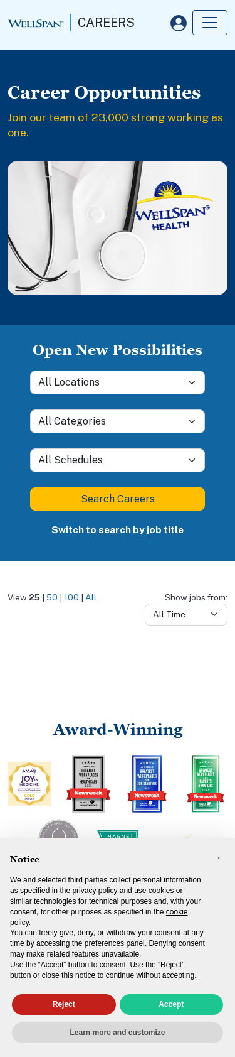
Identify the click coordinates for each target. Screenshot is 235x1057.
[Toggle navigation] (209, 22)
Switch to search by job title (117, 529)
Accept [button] (171, 1004)
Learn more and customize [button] (117, 1032)
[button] (219, 858)
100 (71, 597)
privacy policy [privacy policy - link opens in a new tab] (94, 890)
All (91, 597)
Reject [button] (64, 1004)
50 (52, 597)
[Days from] (186, 614)
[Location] (117, 382)
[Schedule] (117, 460)
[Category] (117, 421)
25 (34, 597)
